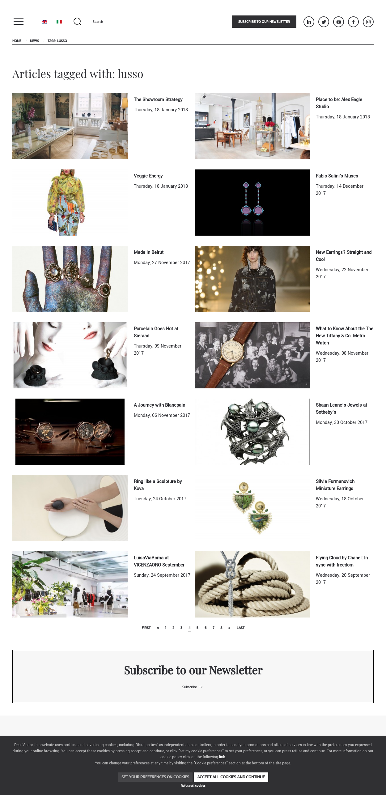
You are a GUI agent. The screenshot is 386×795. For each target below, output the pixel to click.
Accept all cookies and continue (231, 777)
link (222, 757)
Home (16, 40)
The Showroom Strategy (158, 99)
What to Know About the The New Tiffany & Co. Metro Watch (344, 336)
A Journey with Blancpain (159, 405)
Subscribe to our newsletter (264, 21)
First (146, 627)
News (34, 40)
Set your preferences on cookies (155, 777)
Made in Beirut (148, 252)
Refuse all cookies (193, 785)
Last (240, 627)
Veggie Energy (148, 176)
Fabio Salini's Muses (337, 176)
